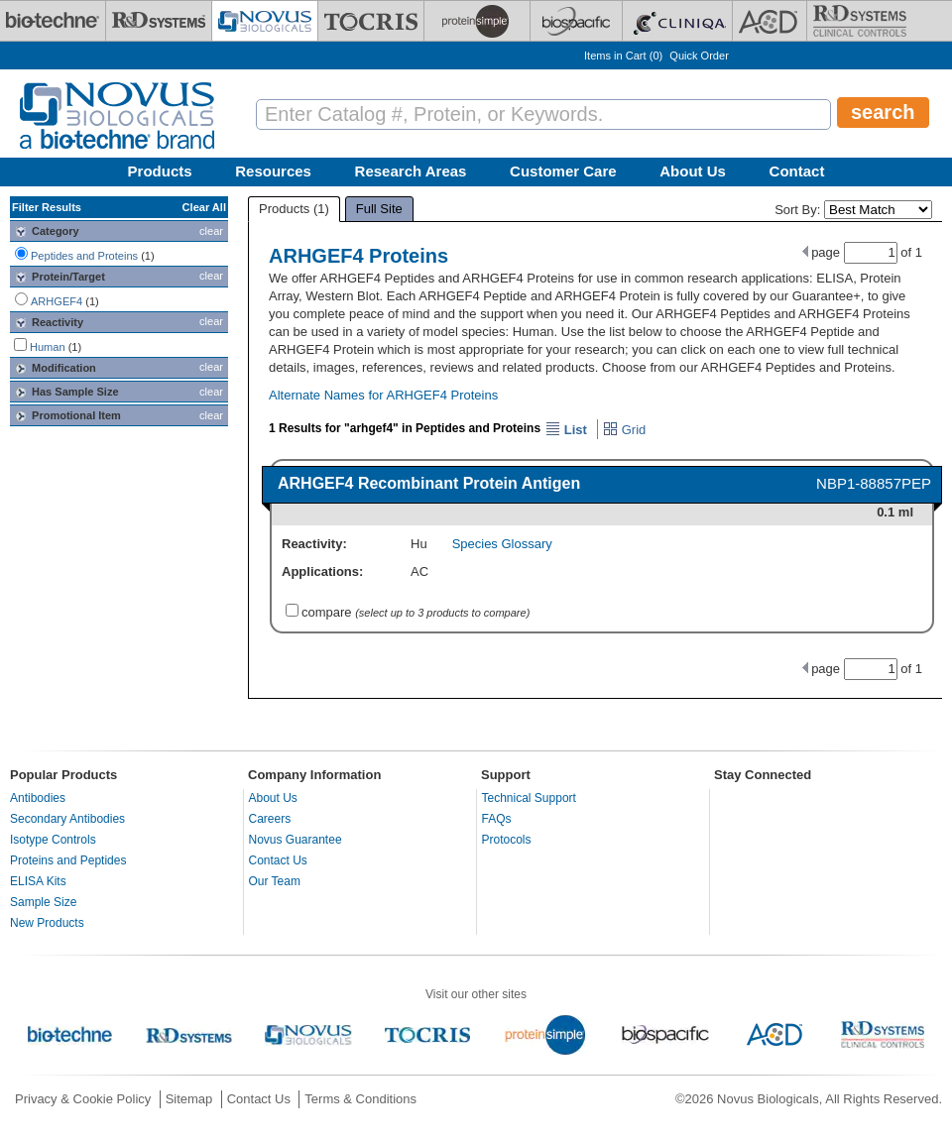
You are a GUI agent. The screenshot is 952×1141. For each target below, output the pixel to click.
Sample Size (43, 902)
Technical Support (529, 798)
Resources (273, 171)
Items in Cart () (623, 55)
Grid (624, 429)
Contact (797, 171)
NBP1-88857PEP (873, 483)
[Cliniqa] (677, 21)
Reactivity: (314, 543)
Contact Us (278, 860)
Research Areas (411, 171)
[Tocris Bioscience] (370, 21)
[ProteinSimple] (477, 21)
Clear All (204, 207)
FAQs (497, 819)
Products (160, 171)
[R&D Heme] (859, 21)
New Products (47, 923)
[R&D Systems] (158, 21)
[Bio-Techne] (52, 21)
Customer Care (563, 171)
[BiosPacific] (576, 21)
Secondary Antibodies (67, 819)
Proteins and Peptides (68, 860)
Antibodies (37, 798)
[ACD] (769, 21)
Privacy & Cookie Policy (83, 1098)
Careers (270, 819)
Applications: (322, 571)
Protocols (507, 840)
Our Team (274, 881)
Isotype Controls (53, 840)
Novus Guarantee (295, 840)
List (566, 429)
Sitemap (189, 1098)
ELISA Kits (38, 881)
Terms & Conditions (360, 1098)
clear (211, 231)
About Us (692, 171)
